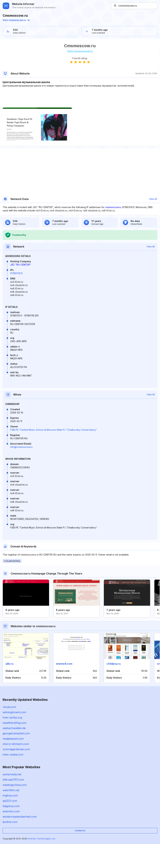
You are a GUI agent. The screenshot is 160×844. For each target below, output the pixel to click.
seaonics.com (11, 811)
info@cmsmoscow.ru (21, 447)
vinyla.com (9, 707)
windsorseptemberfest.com (20, 816)
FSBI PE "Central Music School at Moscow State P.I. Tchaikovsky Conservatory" (53, 429)
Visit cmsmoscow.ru (16, 20)
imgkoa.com (10, 795)
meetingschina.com (15, 785)
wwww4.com (64, 663)
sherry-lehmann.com (16, 744)
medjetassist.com (13, 738)
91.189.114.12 (16, 273)
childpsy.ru (114, 663)
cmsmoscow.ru (113, 207)
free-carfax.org (12, 717)
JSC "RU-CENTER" (20, 264)
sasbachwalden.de (14, 728)
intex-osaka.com (13, 754)
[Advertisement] (80, 97)
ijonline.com (10, 822)
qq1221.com (10, 800)
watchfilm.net (11, 790)
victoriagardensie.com (16, 749)
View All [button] (153, 199)
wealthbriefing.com (14, 722)
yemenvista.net (12, 774)
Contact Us (80, 830)
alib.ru (9, 663)
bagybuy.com (11, 806)
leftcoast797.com (13, 779)
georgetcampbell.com (16, 733)
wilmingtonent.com (14, 712)
